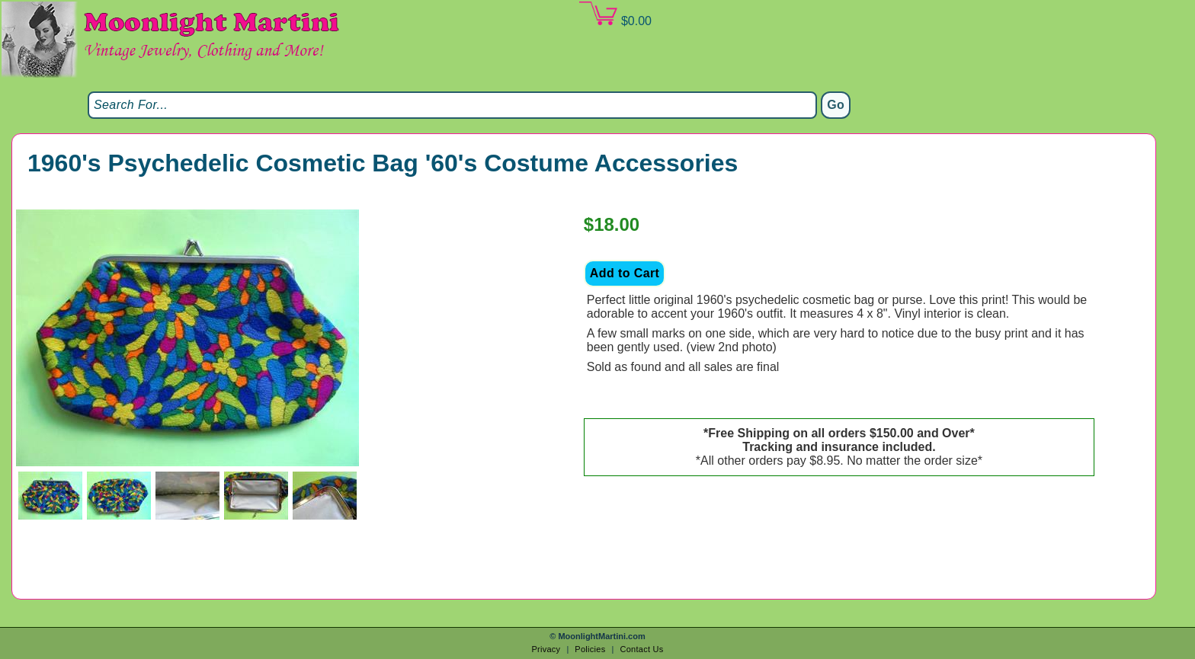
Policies (590, 649)
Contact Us (641, 649)
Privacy (545, 649)
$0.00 (615, 14)
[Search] (452, 105)
